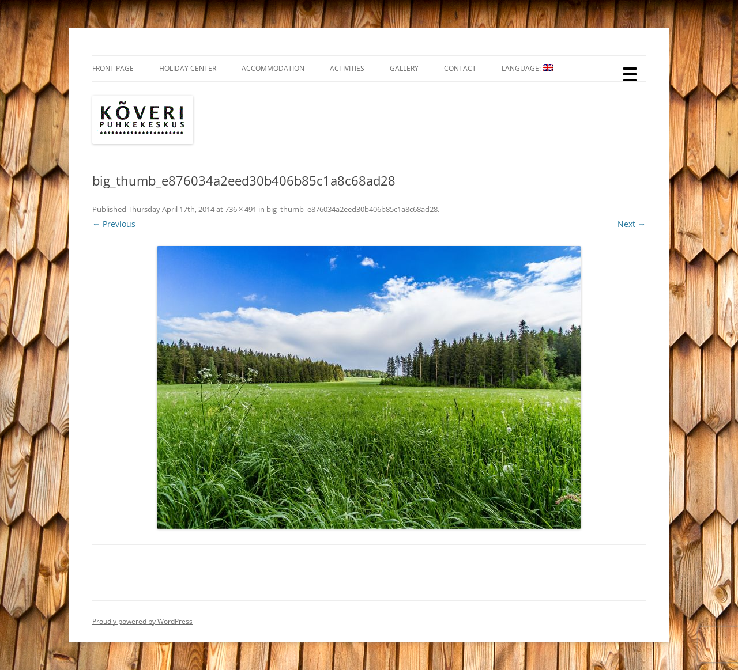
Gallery (404, 68)
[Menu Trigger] (630, 73)
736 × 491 (241, 209)
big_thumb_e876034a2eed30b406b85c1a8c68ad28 (352, 209)
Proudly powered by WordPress (142, 621)
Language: (527, 68)
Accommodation (273, 68)
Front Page (113, 68)
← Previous (113, 223)
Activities (347, 68)
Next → (631, 223)
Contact (460, 68)
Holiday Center (187, 68)
